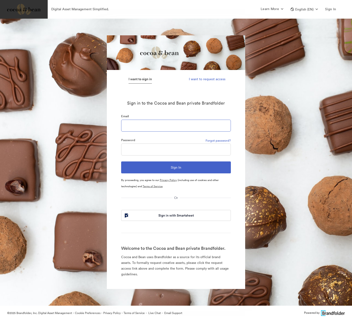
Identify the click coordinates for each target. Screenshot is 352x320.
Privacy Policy (168, 180)
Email (125, 116)
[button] (304, 9)
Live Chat (154, 313)
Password (128, 140)
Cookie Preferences (87, 313)
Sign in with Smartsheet (159, 215)
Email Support (173, 313)
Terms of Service (153, 186)
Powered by (324, 313)
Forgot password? (218, 141)
